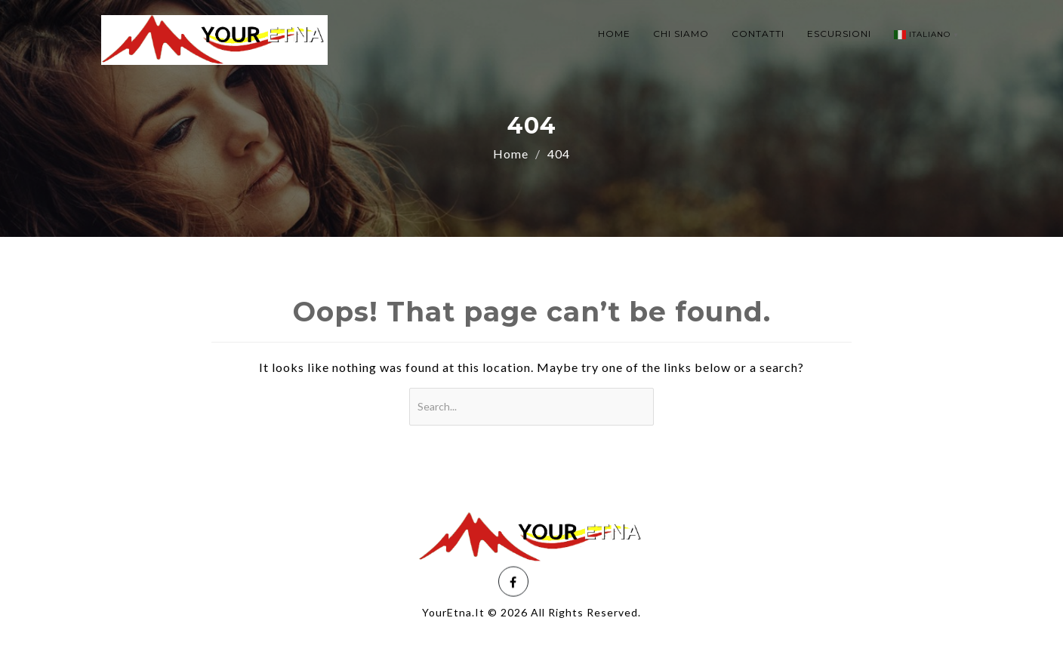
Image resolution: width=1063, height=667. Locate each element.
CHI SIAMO (681, 33)
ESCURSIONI (839, 33)
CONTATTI (758, 33)
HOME (614, 33)
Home (510, 153)
